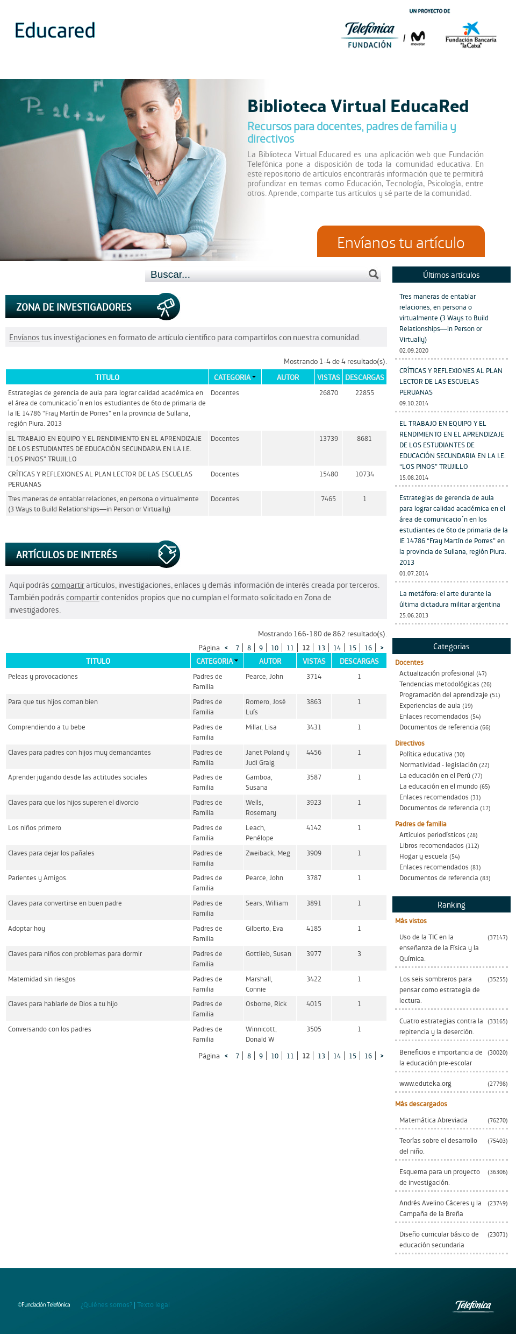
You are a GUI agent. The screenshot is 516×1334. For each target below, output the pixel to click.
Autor (288, 376)
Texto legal (153, 1304)
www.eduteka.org (425, 1083)
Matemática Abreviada (433, 1119)
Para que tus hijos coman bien (53, 701)
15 (352, 647)
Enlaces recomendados (434, 716)
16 (368, 647)
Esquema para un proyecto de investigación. (439, 1176)
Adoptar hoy (26, 928)
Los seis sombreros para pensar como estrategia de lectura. (439, 989)
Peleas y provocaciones (43, 676)
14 (337, 647)
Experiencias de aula (430, 705)
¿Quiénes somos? (106, 1304)
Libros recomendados (431, 845)
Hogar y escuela (423, 856)
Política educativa (426, 753)
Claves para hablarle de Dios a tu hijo (63, 1003)
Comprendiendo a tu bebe (46, 726)
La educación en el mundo (438, 786)
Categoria (232, 376)
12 (306, 647)
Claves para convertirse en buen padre (65, 902)
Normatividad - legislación (438, 764)
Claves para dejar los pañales (51, 852)
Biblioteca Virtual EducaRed (358, 104)
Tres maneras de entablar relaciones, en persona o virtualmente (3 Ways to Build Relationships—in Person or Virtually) (444, 317)
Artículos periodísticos (432, 834)
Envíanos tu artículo (401, 241)
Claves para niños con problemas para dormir (75, 953)
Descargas (364, 376)
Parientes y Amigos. (38, 877)
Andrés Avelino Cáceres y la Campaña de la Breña (440, 1207)
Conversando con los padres (49, 1028)
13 (321, 647)
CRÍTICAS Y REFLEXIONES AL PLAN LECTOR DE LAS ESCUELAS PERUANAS (451, 381)
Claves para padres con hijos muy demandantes (79, 752)
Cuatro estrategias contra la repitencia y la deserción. (441, 1025)
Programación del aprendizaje (443, 694)
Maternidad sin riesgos (42, 978)
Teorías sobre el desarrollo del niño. (438, 1145)
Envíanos (24, 337)
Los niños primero (34, 827)
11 (290, 647)
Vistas (328, 376)
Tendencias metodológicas (439, 683)
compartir (67, 584)
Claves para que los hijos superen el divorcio (73, 802)
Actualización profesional (437, 673)
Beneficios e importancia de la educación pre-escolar (441, 1057)
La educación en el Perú (434, 775)
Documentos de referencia (438, 726)
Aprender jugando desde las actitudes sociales (77, 776)
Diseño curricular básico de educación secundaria (439, 1238)
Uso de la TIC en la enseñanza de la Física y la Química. (439, 947)
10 (274, 647)
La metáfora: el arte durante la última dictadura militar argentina (449, 598)
